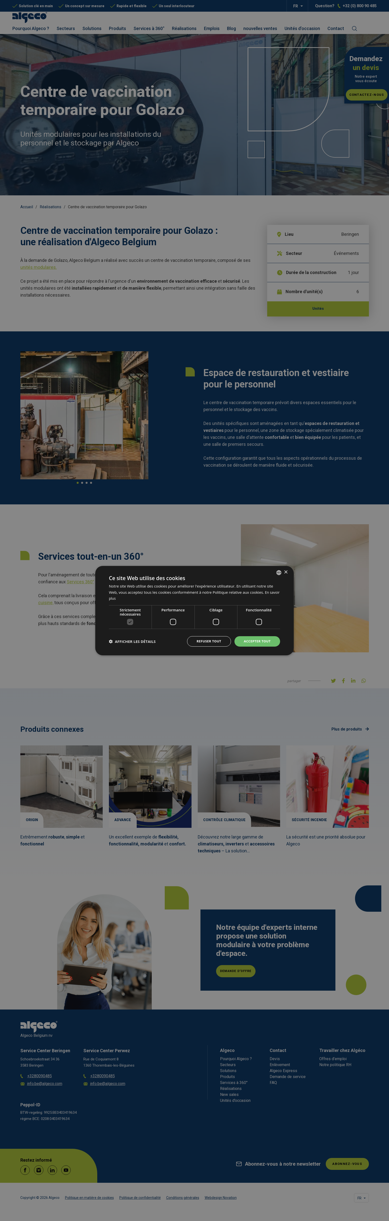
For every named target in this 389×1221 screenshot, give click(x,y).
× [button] (286, 572)
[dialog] (194, 610)
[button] (132, 641)
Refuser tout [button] (206, 641)
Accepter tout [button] (256, 641)
